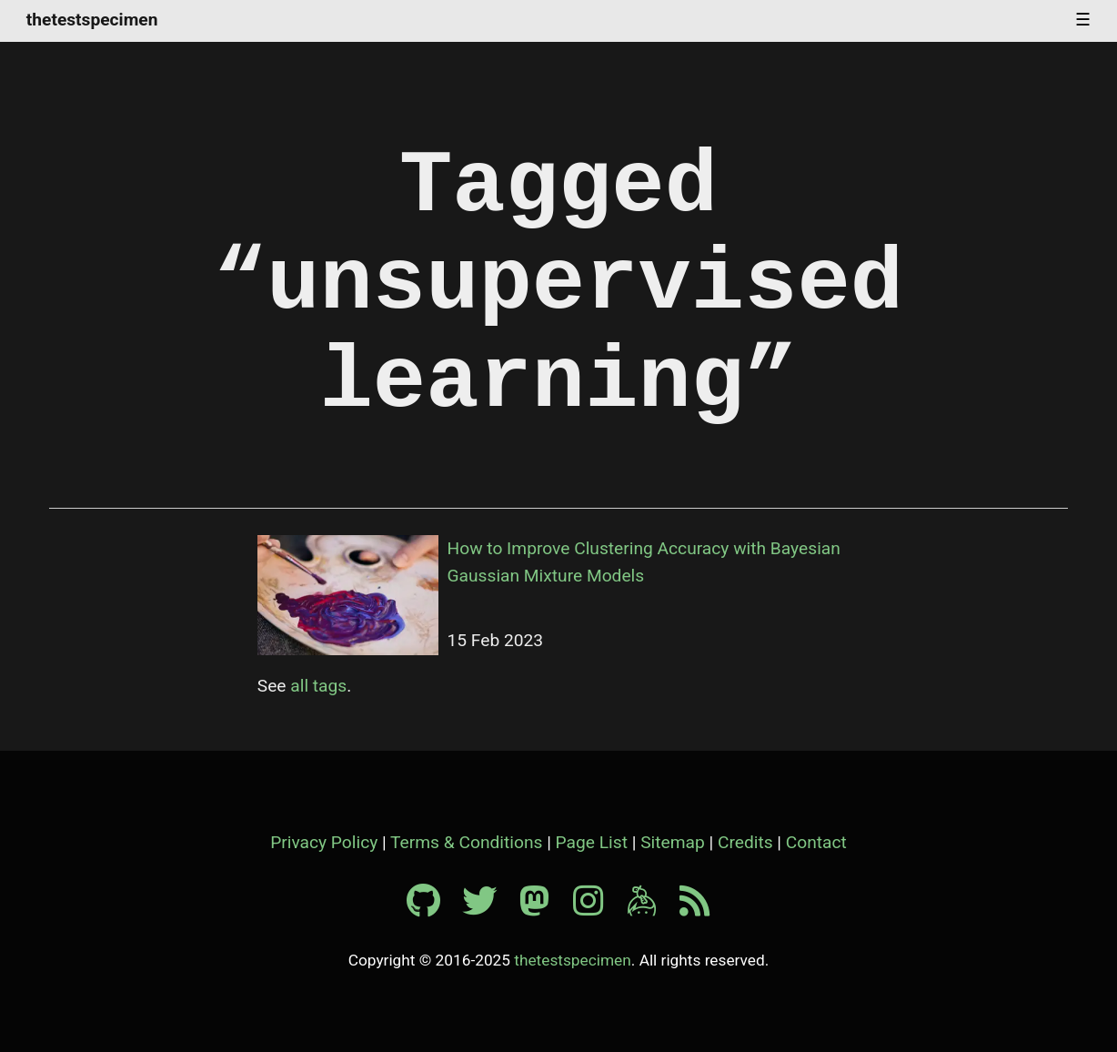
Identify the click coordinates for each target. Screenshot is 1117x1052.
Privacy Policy (323, 842)
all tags (318, 685)
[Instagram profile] (597, 907)
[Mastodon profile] (544, 907)
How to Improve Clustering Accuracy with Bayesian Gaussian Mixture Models (644, 562)
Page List (592, 842)
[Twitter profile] (488, 907)
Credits (745, 842)
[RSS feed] (694, 907)
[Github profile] (432, 907)
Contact (816, 842)
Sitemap (672, 842)
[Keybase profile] (651, 907)
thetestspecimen (92, 20)
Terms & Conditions (466, 842)
